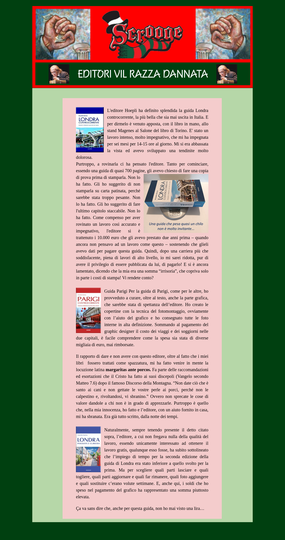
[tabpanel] (142, 312)
